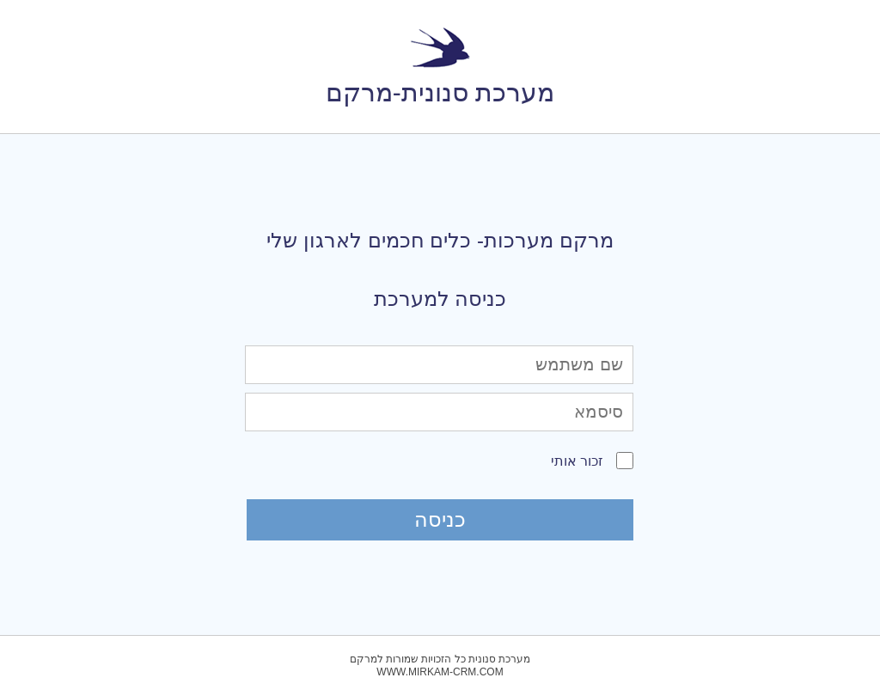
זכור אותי (577, 461)
